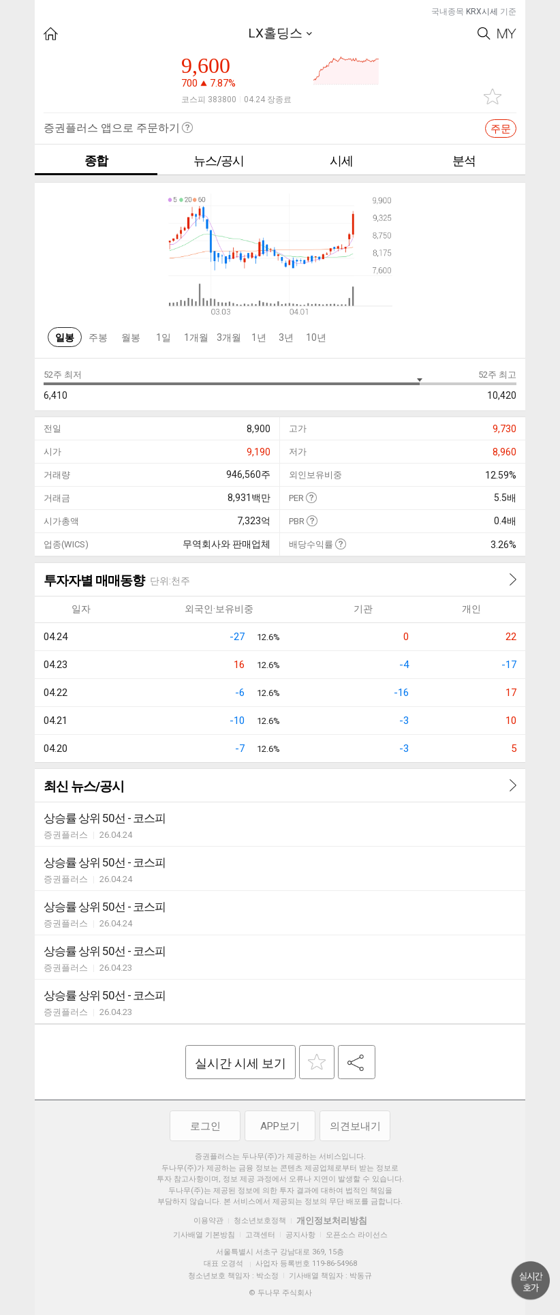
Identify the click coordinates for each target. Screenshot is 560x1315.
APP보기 (280, 1126)
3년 (286, 337)
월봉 (130, 337)
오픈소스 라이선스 (357, 1234)
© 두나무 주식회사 (280, 1292)
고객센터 (260, 1234)
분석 (464, 160)
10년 (316, 337)
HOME (51, 33)
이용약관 (208, 1220)
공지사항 (300, 1234)
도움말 (311, 497)
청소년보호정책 (260, 1220)
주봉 (98, 337)
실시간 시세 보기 (240, 1063)
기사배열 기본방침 (204, 1234)
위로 (530, 1280)
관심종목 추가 (492, 96)
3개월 (229, 337)
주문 (501, 129)
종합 (96, 160)
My (506, 34)
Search (484, 33)
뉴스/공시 (218, 160)
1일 (163, 337)
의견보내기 (355, 1126)
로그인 (205, 1126)
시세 (341, 160)
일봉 (64, 337)
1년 (258, 337)
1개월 (196, 337)
